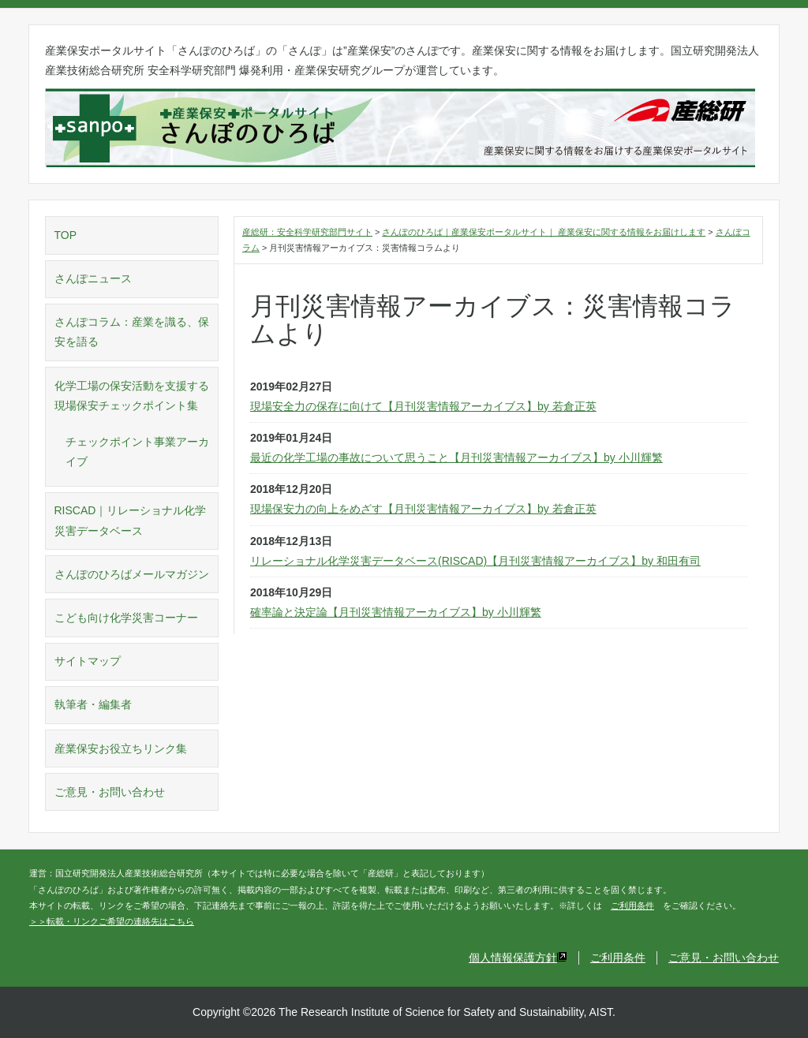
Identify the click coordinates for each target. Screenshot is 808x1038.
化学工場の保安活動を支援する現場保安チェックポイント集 (131, 395)
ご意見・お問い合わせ (109, 792)
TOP (65, 235)
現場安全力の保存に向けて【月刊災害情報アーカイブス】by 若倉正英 (423, 406)
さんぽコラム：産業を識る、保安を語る (131, 332)
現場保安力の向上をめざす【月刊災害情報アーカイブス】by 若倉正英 (423, 508)
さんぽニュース (93, 278)
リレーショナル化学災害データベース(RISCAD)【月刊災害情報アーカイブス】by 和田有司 (475, 560)
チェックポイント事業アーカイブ (137, 451)
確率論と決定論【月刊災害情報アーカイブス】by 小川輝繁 (395, 612)
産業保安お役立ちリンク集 (120, 748)
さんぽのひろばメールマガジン (131, 574)
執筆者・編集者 (93, 704)
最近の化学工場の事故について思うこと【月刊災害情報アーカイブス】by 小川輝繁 (456, 457)
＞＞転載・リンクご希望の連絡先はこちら (111, 921)
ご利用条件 (632, 905)
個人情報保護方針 (518, 957)
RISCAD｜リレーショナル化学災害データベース (130, 520)
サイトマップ (87, 661)
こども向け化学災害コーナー (126, 617)
